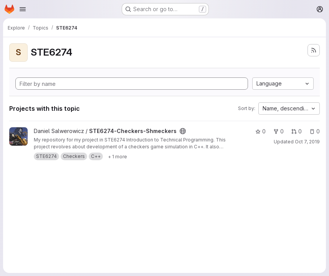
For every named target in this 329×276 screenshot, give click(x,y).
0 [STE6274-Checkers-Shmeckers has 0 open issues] (314, 131)
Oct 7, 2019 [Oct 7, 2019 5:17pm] (307, 142)
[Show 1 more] (117, 156)
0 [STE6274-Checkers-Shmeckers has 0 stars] (260, 131)
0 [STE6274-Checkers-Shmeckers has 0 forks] (278, 131)
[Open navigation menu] (23, 9)
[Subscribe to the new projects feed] (314, 50)
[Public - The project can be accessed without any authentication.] (183, 131)
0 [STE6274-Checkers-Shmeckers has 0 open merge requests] (296, 131)
